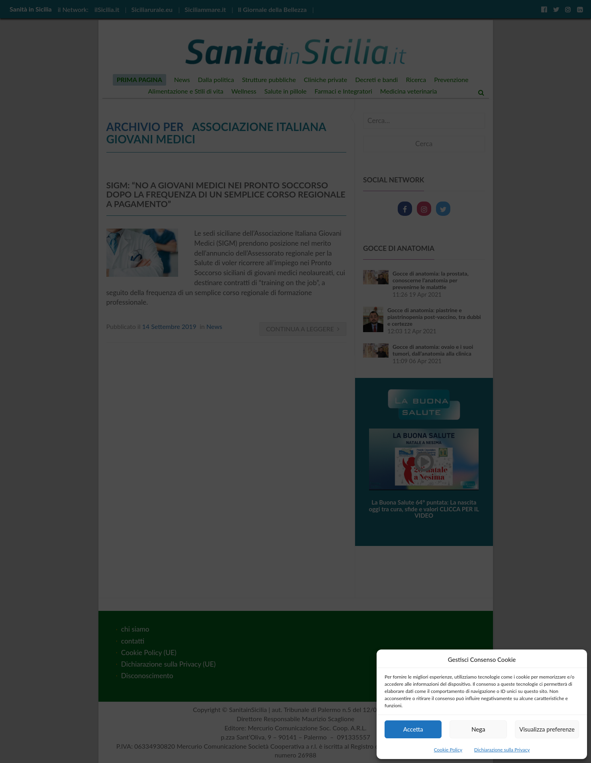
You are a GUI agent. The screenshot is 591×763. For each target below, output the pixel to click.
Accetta (413, 729)
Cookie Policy (448, 750)
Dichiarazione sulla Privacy (502, 750)
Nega (478, 729)
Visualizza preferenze (547, 729)
